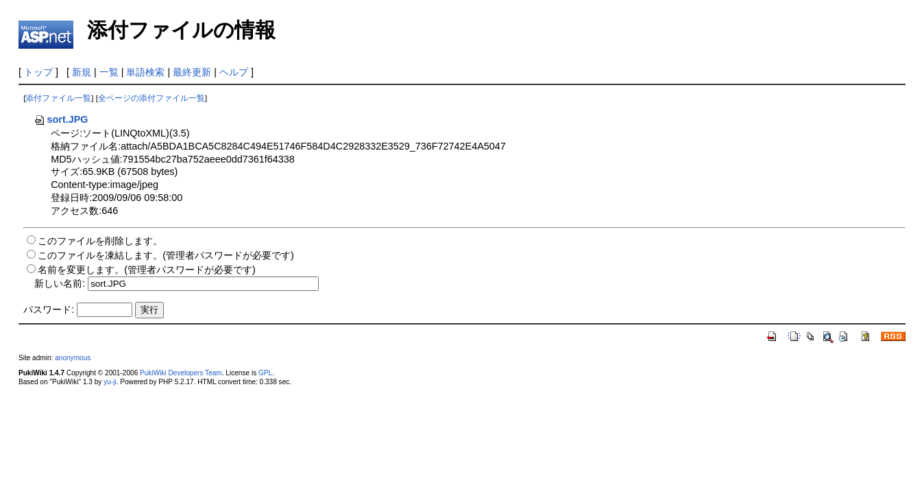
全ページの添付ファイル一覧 (151, 98)
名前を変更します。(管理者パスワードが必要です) (147, 269)
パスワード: (48, 309)
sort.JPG (61, 119)
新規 (81, 72)
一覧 (109, 72)
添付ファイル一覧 (58, 98)
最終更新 (192, 72)
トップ (38, 72)
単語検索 (145, 72)
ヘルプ (233, 72)
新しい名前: (59, 283)
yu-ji (110, 382)
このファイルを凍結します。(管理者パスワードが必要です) (166, 255)
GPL (265, 373)
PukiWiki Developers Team (181, 373)
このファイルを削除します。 (100, 240)
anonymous (72, 358)
